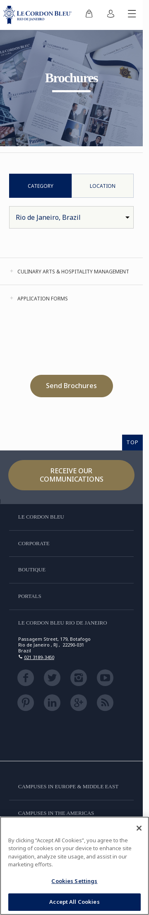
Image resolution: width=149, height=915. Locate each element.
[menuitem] (89, 15)
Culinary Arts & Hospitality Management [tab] (73, 271)
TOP (132, 442)
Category (40, 185)
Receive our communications (71, 474)
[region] (74, 866)
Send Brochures (71, 385)
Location (102, 185)
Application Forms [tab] (42, 298)
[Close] (139, 828)
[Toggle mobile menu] (132, 15)
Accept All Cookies (74, 901)
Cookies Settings (74, 881)
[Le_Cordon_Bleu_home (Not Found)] (39, 15)
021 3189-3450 (39, 657)
